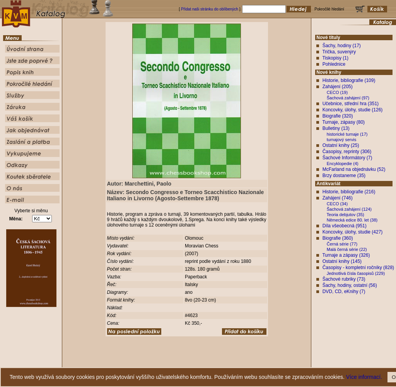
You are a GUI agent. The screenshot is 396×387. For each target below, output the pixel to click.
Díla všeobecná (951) (345, 225)
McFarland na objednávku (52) (354, 169)
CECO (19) (337, 92)
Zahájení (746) (338, 198)
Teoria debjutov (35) (345, 214)
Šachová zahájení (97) (348, 97)
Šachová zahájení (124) (349, 209)
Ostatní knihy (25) (341, 145)
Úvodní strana (135, 362)
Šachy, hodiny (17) (342, 45)
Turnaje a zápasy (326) (346, 255)
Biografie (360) (338, 238)
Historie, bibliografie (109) (349, 80)
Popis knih (193, 362)
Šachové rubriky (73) (344, 279)
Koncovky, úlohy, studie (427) (353, 232)
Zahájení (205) (338, 86)
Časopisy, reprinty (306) (347, 151)
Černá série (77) (342, 244)
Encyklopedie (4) (342, 163)
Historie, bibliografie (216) (349, 191)
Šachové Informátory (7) (347, 157)
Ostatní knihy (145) (342, 261)
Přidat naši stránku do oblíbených (209, 9)
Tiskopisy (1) (335, 58)
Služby (245, 362)
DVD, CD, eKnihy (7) (344, 291)
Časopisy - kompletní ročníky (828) (358, 267)
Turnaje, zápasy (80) (343, 122)
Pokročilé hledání (221, 362)
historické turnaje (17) (347, 134)
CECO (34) (337, 203)
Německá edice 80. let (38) (352, 220)
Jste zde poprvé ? (165, 362)
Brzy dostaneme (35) (344, 175)
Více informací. (364, 377)
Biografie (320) (338, 116)
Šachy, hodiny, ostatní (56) (350, 285)
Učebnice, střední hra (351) (351, 103)
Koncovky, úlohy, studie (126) (353, 110)
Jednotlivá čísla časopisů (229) (356, 273)
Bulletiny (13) (336, 128)
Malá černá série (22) (347, 249)
